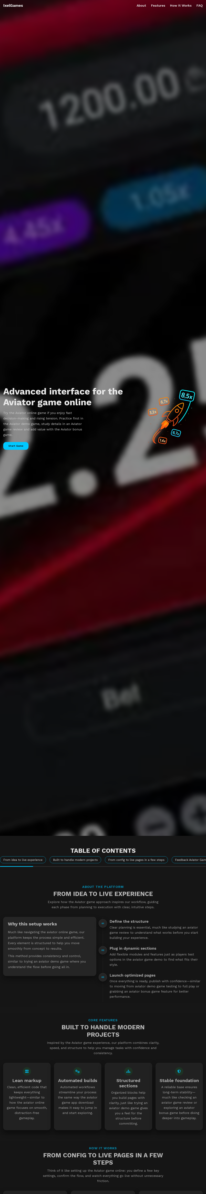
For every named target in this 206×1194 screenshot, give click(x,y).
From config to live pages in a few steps (136, 859)
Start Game (15, 445)
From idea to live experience (22, 859)
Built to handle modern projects (75, 859)
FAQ (199, 5)
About (141, 5)
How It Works (181, 5)
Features (158, 5)
